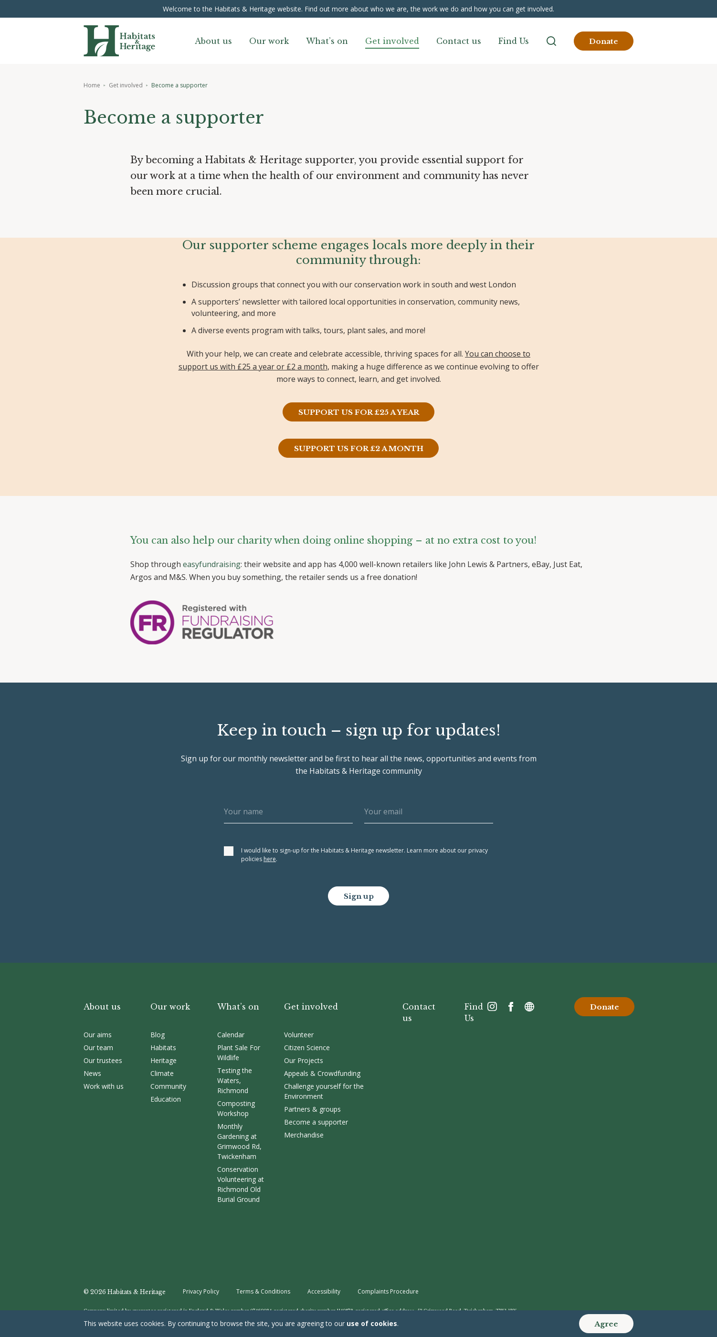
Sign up (359, 896)
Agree (606, 1323)
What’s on (327, 41)
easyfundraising (212, 564)
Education (165, 1099)
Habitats (163, 1047)
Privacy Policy (201, 1291)
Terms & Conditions (263, 1291)
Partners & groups (312, 1109)
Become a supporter (316, 1121)
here (270, 859)
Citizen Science (307, 1047)
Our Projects (303, 1060)
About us (213, 41)
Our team (98, 1047)
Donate (603, 41)
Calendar (230, 1034)
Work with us (104, 1086)
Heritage (163, 1060)
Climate (162, 1073)
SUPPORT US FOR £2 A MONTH (358, 448)
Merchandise (304, 1134)
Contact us (458, 41)
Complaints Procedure (388, 1291)
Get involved (392, 41)
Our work (269, 41)
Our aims (98, 1034)
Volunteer (299, 1034)
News (92, 1073)
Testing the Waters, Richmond (234, 1080)
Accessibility (323, 1291)
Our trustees (103, 1060)
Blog (157, 1034)
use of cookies (372, 1323)
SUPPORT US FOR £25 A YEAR (358, 412)
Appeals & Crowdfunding (322, 1073)
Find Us (513, 41)
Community (168, 1086)
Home (92, 85)
